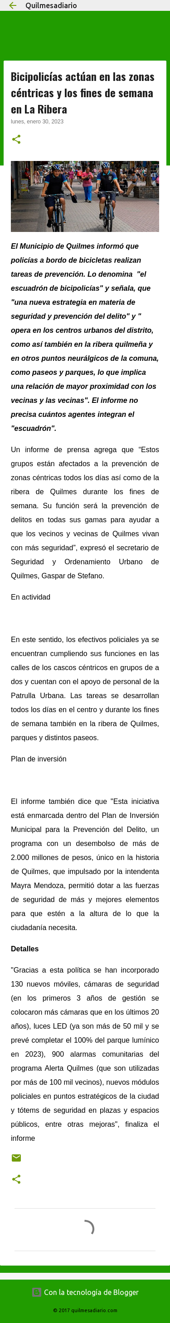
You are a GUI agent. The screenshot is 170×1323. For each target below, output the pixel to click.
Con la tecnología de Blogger (85, 1292)
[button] (16, 140)
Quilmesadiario (51, 5)
